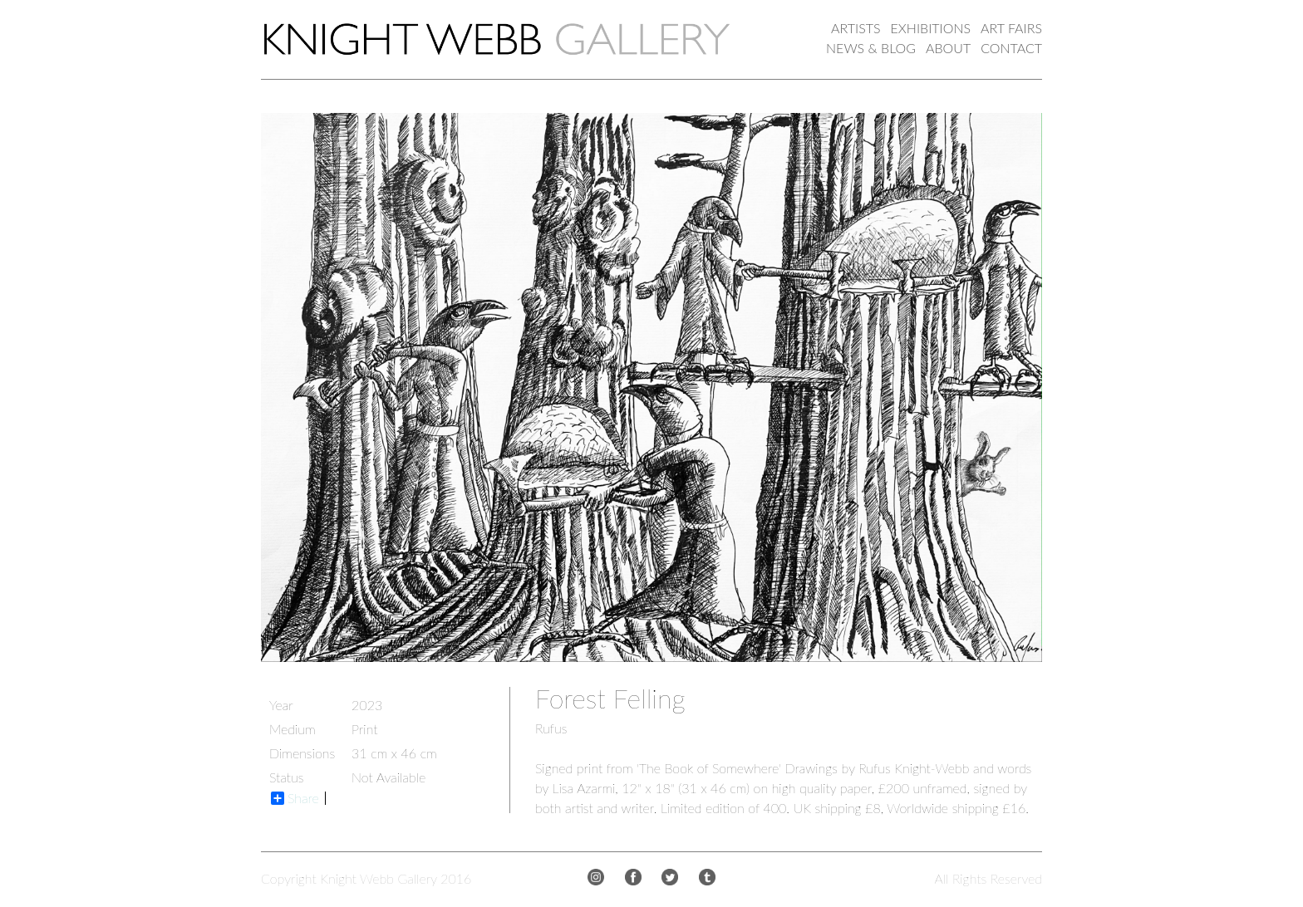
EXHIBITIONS (931, 28)
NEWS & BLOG (871, 48)
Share (295, 798)
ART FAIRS (1011, 28)
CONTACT (1011, 48)
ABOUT (948, 48)
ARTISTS (855, 28)
